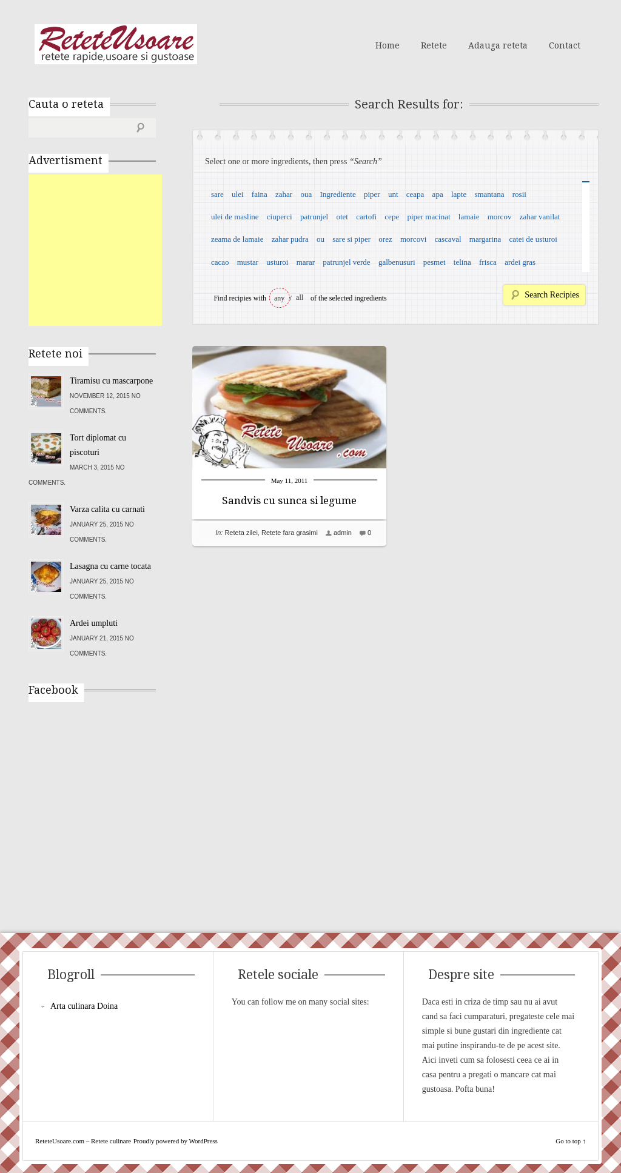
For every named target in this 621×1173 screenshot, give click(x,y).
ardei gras (520, 262)
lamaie (469, 216)
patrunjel (314, 216)
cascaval (448, 239)
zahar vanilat (540, 216)
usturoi (277, 262)
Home (387, 45)
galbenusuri (396, 262)
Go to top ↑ (571, 1141)
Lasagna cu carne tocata (110, 566)
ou (320, 239)
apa (437, 194)
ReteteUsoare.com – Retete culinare (116, 44)
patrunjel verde (346, 262)
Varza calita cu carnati (107, 509)
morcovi (413, 239)
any (279, 298)
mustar (247, 262)
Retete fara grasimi (289, 532)
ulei (238, 194)
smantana (489, 194)
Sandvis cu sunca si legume (289, 500)
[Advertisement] (119, 250)
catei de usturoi (533, 239)
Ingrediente (337, 194)
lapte (458, 194)
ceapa (415, 194)
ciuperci (279, 216)
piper (372, 194)
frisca (488, 262)
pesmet (434, 262)
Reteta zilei (240, 532)
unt (393, 194)
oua (306, 194)
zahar (283, 194)
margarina (485, 239)
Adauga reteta (498, 45)
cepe (391, 216)
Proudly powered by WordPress (175, 1141)
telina (462, 262)
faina (259, 194)
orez (385, 239)
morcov (500, 216)
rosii (519, 194)
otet (342, 216)
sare (217, 194)
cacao (220, 262)
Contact (564, 45)
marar (306, 262)
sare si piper (351, 239)
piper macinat (428, 216)
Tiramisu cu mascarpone (111, 380)
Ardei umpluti (94, 623)
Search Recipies (552, 294)
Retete (434, 45)
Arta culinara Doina (84, 1006)
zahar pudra (290, 239)
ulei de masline (235, 216)
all (299, 297)
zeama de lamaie (237, 239)
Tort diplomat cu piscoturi (98, 445)
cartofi (366, 216)
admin (343, 532)
